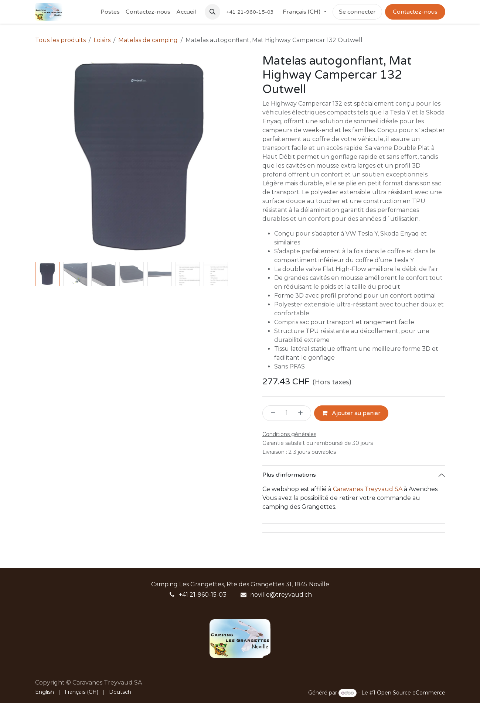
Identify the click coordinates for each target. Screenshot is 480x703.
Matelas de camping (148, 40)
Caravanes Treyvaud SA (367, 489)
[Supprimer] (271, 413)
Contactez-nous (415, 12)
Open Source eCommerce (411, 692)
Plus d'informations (289, 475)
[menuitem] (110, 11)
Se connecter (357, 12)
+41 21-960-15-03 (203, 594)
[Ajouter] (303, 413)
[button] (212, 12)
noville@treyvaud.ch (281, 594)
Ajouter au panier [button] (351, 413)
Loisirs (101, 40)
